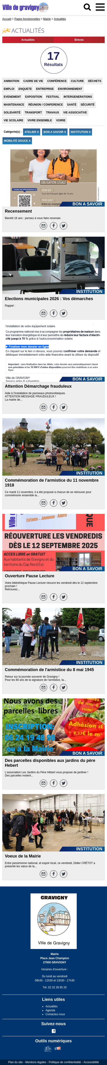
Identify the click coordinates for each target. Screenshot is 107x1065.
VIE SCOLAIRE (13, 120)
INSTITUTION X (81, 132)
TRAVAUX (52, 112)
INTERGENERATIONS (78, 96)
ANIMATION (11, 81)
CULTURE (77, 81)
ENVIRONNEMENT (70, 89)
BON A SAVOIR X (54, 132)
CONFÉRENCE (57, 81)
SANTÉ (71, 104)
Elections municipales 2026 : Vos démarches (49, 298)
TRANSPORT (33, 112)
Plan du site (15, 1062)
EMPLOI (9, 89)
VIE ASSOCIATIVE (75, 112)
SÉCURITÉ (88, 104)
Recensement (18, 211)
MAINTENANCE (14, 104)
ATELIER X (31, 132)
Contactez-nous (55, 1014)
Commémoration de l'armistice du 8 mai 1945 (49, 669)
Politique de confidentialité (65, 1062)
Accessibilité (91, 1062)
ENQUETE (25, 89)
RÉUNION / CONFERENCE (45, 104)
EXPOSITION (33, 96)
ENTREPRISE (45, 89)
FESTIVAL (52, 96)
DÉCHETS (94, 81)
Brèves (79, 39)
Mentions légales (35, 1062)
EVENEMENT (12, 96)
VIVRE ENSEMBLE (40, 120)
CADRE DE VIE (33, 81)
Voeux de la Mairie (23, 856)
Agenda (50, 1010)
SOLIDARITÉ (12, 112)
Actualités (27, 39)
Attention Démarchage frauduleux (38, 386)
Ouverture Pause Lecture (29, 576)
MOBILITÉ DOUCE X (17, 140)
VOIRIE (61, 120)
